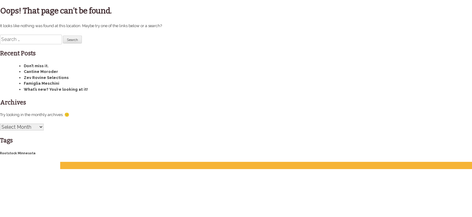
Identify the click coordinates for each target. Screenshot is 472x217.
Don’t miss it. (36, 66)
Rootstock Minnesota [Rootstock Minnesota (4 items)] (18, 153)
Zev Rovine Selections (46, 77)
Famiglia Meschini (41, 83)
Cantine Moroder (41, 71)
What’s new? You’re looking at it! (56, 89)
